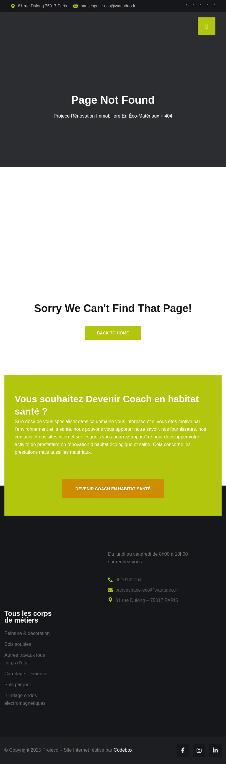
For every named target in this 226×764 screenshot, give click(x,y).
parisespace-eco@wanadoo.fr (108, 6)
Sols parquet (17, 684)
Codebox (123, 750)
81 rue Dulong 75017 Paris (42, 6)
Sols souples (17, 644)
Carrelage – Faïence (25, 673)
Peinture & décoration (27, 633)
